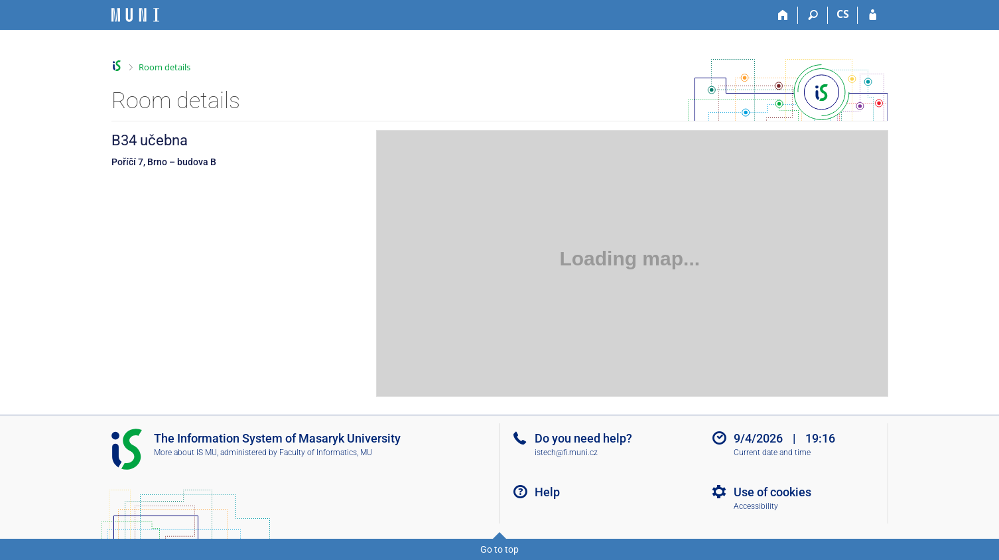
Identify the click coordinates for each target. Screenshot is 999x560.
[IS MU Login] (873, 15)
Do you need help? (583, 438)
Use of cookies (772, 492)
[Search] (813, 15)
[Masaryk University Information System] (135, 15)
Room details (164, 67)
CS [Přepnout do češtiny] (842, 14)
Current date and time (772, 452)
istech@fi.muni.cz (566, 452)
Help (547, 492)
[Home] (783, 15)
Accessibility (756, 506)
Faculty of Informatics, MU (325, 452)
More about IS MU (185, 452)
